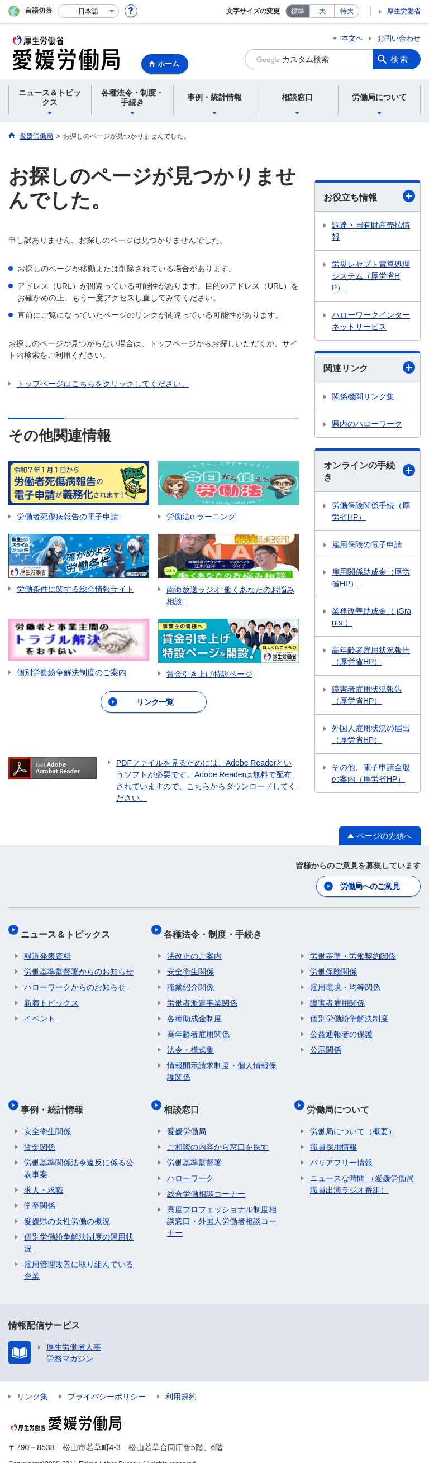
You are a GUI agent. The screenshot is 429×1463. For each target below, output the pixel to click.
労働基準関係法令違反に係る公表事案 (79, 1152)
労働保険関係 (333, 963)
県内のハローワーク (367, 423)
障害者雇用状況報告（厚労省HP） (367, 695)
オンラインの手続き (369, 471)
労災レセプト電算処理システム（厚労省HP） (371, 276)
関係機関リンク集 (363, 396)
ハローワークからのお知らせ (75, 978)
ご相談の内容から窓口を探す (218, 1131)
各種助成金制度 (194, 1010)
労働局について (341, 1097)
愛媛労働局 (186, 1115)
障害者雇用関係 (337, 994)
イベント (39, 1010)
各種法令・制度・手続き (216, 929)
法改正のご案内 (194, 947)
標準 (297, 11)
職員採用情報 (333, 1131)
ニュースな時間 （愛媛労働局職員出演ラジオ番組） (362, 1168)
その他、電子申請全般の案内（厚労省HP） (371, 773)
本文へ (352, 38)
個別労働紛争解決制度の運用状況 (79, 1227)
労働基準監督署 (194, 1146)
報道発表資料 (47, 947)
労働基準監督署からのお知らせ (79, 963)
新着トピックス (51, 994)
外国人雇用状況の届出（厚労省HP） (371, 734)
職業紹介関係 (190, 978)
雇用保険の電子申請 (367, 544)
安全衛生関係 (190, 963)
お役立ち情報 (369, 196)
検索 (399, 59)
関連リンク (369, 367)
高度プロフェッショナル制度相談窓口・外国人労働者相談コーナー (222, 1205)
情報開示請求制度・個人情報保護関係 (222, 1063)
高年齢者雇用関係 (198, 1025)
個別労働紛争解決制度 (349, 1010)
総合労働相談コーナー (206, 1178)
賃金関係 (39, 1131)
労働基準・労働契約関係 (353, 947)
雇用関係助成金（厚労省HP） (371, 577)
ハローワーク (190, 1162)
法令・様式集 (190, 1041)
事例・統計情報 (55, 1097)
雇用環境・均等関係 (345, 978)
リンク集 (32, 1380)
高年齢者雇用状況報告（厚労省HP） (371, 656)
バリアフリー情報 (341, 1146)
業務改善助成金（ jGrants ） (371, 616)
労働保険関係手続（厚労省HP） (371, 511)
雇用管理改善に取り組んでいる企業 (79, 1254)
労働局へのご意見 (370, 885)
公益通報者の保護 (341, 1025)
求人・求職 (43, 1174)
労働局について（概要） (353, 1115)
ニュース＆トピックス (68, 929)
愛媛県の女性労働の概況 (67, 1205)
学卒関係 (39, 1189)
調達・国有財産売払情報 (371, 231)
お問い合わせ (399, 38)
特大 (347, 11)
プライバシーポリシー (107, 1380)
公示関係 (325, 1041)
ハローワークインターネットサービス (371, 320)
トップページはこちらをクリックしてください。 (103, 383)
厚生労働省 (404, 11)
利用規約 (181, 1380)
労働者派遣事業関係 (202, 994)
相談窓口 (185, 1097)
